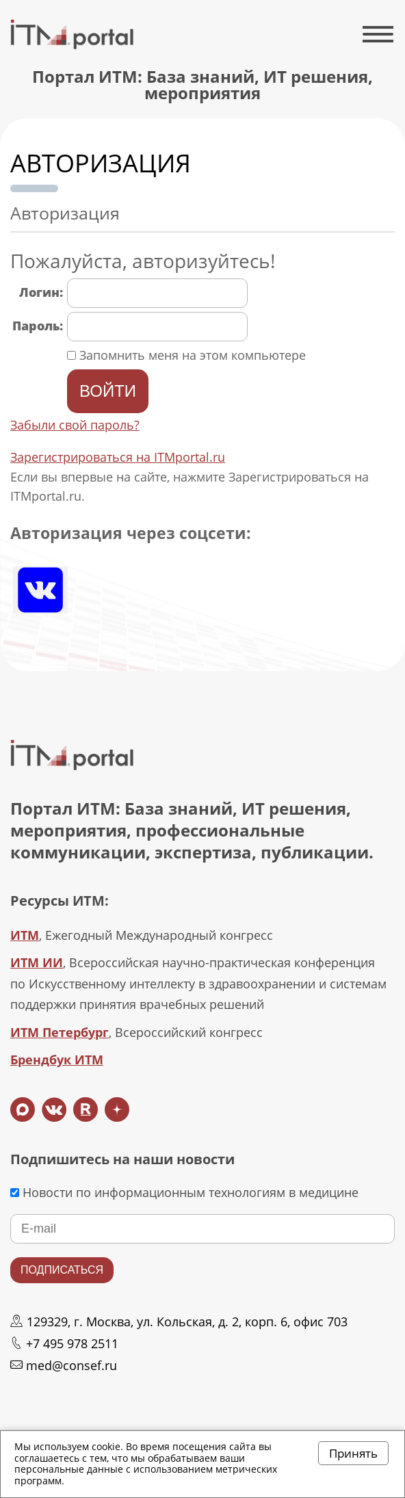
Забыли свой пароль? (75, 425)
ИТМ (24, 935)
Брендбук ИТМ (56, 1059)
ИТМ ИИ (36, 962)
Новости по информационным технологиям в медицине (184, 1192)
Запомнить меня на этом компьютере (191, 355)
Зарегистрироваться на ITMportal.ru (117, 457)
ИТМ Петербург (59, 1032)
